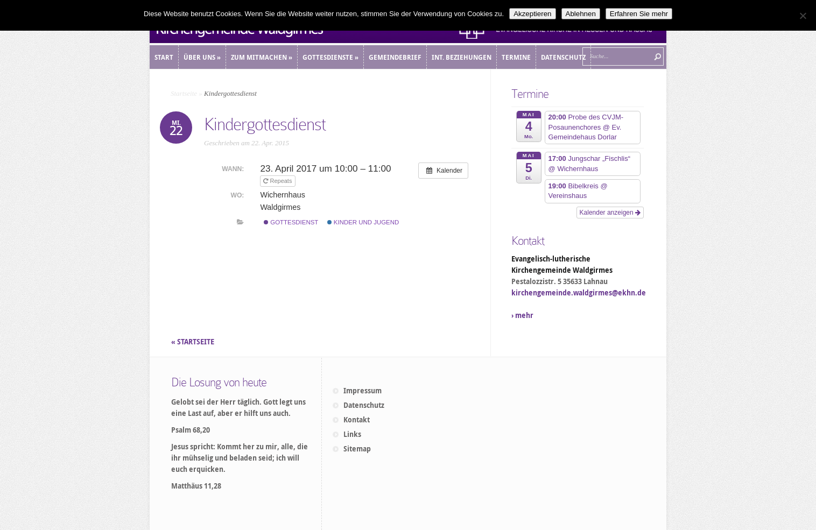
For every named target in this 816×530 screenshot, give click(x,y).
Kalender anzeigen (610, 212)
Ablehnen (581, 14)
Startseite (184, 93)
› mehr (522, 315)
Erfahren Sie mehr (639, 14)
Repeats (278, 181)
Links (352, 434)
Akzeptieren (532, 14)
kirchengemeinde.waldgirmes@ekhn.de (578, 293)
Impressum (362, 390)
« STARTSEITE (193, 342)
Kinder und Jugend (363, 222)
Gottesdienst (291, 222)
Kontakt (356, 420)
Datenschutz (363, 405)
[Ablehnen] (802, 15)
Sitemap (357, 449)
